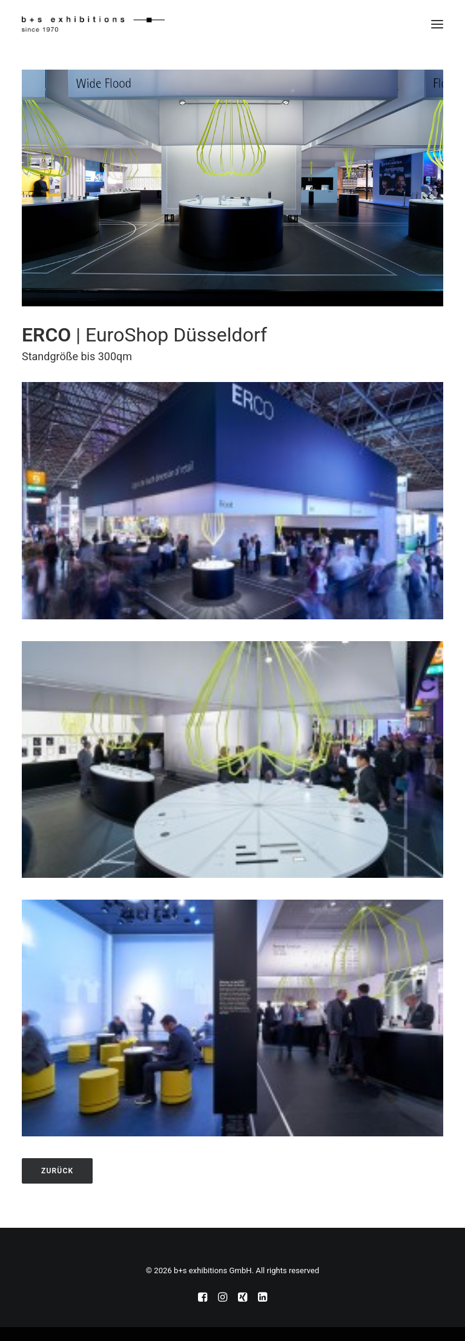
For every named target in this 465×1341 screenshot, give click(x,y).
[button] (437, 24)
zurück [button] (57, 1171)
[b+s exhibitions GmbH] (93, 24)
